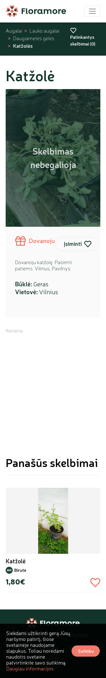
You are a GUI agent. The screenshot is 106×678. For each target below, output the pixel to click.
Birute (20, 570)
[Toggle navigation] (92, 11)
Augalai (14, 31)
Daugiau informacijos (29, 668)
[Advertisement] (53, 386)
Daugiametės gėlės (33, 38)
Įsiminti (73, 243)
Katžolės (23, 45)
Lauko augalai (44, 31)
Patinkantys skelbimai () (83, 37)
